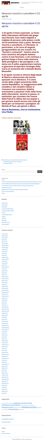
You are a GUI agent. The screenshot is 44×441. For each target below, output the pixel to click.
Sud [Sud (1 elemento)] (2, 409)
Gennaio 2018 (5, 288)
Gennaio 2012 (5, 375)
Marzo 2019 (4, 274)
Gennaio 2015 (5, 342)
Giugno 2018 (5, 282)
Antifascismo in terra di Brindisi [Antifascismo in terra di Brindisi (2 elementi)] (11, 405)
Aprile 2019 (4, 272)
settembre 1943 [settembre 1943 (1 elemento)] (39, 407)
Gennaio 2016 (5, 323)
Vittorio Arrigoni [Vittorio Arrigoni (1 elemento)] (21, 409)
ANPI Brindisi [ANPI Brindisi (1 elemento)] (7, 403)
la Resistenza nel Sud (6, 187)
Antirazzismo (5, 205)
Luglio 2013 (4, 360)
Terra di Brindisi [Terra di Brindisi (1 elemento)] (5, 409)
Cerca (3, 169)
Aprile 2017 (4, 302)
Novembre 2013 (5, 354)
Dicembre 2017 (5, 290)
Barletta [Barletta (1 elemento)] (22, 405)
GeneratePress (29, 439)
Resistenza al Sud (6, 222)
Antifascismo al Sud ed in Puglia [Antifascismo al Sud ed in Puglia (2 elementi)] (22, 403)
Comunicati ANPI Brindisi (7, 208)
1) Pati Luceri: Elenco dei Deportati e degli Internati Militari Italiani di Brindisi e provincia (22, 181)
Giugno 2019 (5, 270)
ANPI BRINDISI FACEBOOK (8, 419)
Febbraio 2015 (5, 340)
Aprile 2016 (4, 317)
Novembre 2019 (5, 267)
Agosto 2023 (4, 237)
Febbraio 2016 (5, 321)
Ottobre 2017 (5, 294)
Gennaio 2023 (5, 243)
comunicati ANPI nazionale (16, 159)
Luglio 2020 (4, 261)
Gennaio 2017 (5, 305)
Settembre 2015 (5, 329)
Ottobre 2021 (5, 249)
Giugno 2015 (5, 335)
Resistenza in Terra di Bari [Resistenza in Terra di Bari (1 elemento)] (17, 407)
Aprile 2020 (4, 265)
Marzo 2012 (4, 371)
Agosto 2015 (4, 331)
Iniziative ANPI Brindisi (7, 214)
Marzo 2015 (4, 338)
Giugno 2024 (5, 234)
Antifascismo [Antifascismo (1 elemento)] (11, 403)
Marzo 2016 (4, 319)
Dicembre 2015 (5, 325)
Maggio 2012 (5, 368)
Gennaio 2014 (5, 352)
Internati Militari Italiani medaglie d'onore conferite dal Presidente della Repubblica (21, 183)
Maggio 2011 (5, 391)
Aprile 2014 (4, 348)
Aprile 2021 (4, 255)
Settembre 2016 (5, 311)
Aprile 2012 (4, 370)
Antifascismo (6, 159)
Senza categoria (5, 224)
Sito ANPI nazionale (6, 422)
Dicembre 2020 (5, 259)
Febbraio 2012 (5, 373)
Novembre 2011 (5, 379)
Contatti (3, 212)
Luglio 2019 (4, 268)
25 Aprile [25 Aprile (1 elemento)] (3, 403)
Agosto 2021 (4, 251)
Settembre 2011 (5, 383)
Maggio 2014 (5, 346)
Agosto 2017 (4, 298)
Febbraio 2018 (5, 286)
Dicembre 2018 (5, 278)
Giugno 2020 (5, 263)
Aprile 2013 (4, 362)
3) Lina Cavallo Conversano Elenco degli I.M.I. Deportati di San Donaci (17, 185)
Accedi (3, 431)
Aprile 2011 (4, 393)
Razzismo (4, 218)
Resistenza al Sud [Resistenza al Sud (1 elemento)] (31, 405)
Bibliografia (4, 206)
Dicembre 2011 (5, 377)
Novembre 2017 (5, 292)
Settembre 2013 (5, 358)
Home (3, 179)
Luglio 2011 (4, 387)
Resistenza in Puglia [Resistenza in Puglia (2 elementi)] (7, 407)
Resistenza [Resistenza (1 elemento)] (27, 405)
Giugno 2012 (5, 366)
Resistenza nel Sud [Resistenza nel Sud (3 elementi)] (29, 407)
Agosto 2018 (4, 280)
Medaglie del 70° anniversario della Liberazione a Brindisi (15, 189)
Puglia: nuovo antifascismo (8, 191)
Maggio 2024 (5, 235)
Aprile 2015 (4, 336)
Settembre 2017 (5, 296)
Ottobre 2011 (5, 381)
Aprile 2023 (4, 239)
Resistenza (24, 159)
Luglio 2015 (4, 333)
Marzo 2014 (4, 350)
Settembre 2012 (5, 364)
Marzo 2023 (4, 241)
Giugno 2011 (5, 389)
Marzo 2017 (4, 303)
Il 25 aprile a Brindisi (8, 163)
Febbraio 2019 (5, 276)
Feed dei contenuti (6, 433)
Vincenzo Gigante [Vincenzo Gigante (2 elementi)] (13, 409)
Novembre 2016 (5, 309)
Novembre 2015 (5, 327)
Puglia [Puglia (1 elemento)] (24, 405)
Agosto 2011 (4, 385)
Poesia (3, 193)
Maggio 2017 (5, 300)
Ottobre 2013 (5, 356)
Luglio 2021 (4, 253)
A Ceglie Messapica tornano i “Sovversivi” (12, 161)
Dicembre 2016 (5, 307)
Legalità (3, 216)
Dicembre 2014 (5, 344)
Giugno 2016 (5, 313)
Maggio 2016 (5, 315)
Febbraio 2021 (5, 257)
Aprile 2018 (4, 284)
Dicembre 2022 (5, 245)
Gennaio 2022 (5, 247)
